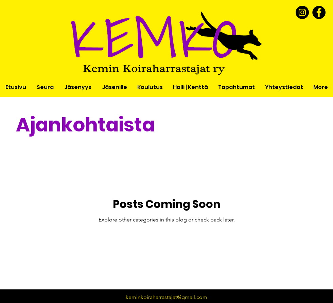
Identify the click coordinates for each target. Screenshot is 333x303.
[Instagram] (302, 12)
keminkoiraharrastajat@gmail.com (166, 297)
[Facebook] (319, 12)
